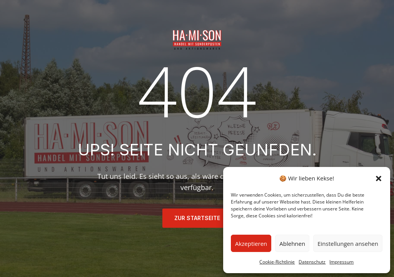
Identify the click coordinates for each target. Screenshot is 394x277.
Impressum (341, 262)
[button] (378, 178)
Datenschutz (312, 262)
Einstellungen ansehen (347, 243)
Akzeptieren (251, 243)
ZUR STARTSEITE (197, 218)
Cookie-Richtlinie (277, 262)
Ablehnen (292, 243)
